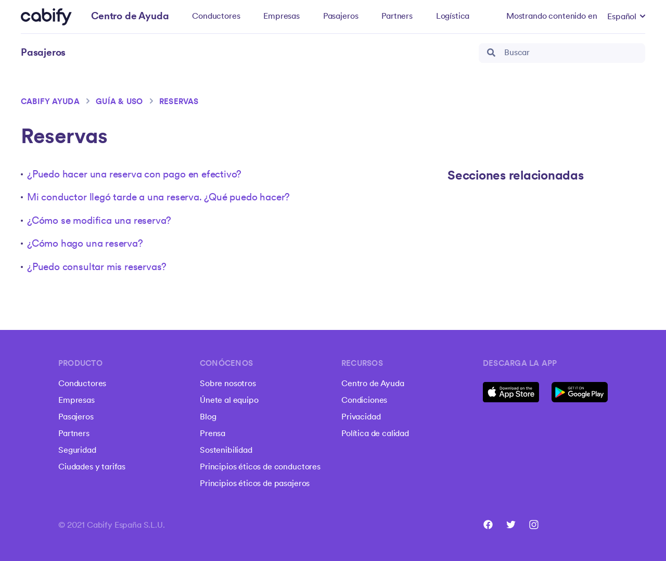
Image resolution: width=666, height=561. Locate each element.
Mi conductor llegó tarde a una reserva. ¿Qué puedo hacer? (158, 198)
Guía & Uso (119, 102)
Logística (453, 16)
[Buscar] (562, 53)
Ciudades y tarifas (91, 467)
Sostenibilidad (226, 451)
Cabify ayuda (50, 102)
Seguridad (77, 451)
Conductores (216, 16)
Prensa (212, 434)
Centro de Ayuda (372, 384)
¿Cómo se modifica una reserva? (99, 221)
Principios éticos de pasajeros (255, 484)
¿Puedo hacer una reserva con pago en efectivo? (134, 175)
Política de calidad (375, 434)
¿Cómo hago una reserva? (85, 244)
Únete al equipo (229, 401)
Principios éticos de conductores (260, 467)
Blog (208, 417)
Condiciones (364, 401)
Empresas (281, 16)
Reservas (179, 102)
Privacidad (360, 417)
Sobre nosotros (228, 384)
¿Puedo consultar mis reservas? (96, 268)
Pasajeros (340, 16)
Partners (397, 16)
